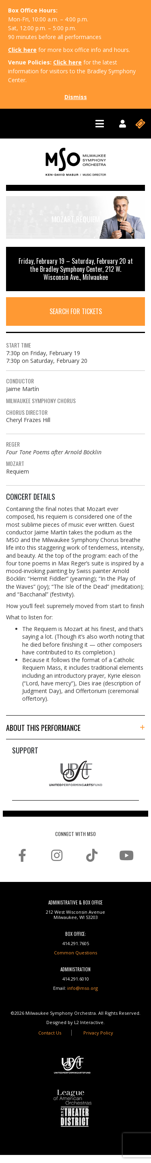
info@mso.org (82, 988)
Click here (22, 50)
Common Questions (75, 953)
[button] (75, 728)
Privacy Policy (98, 1033)
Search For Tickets (76, 311)
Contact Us (49, 1033)
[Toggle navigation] (99, 123)
